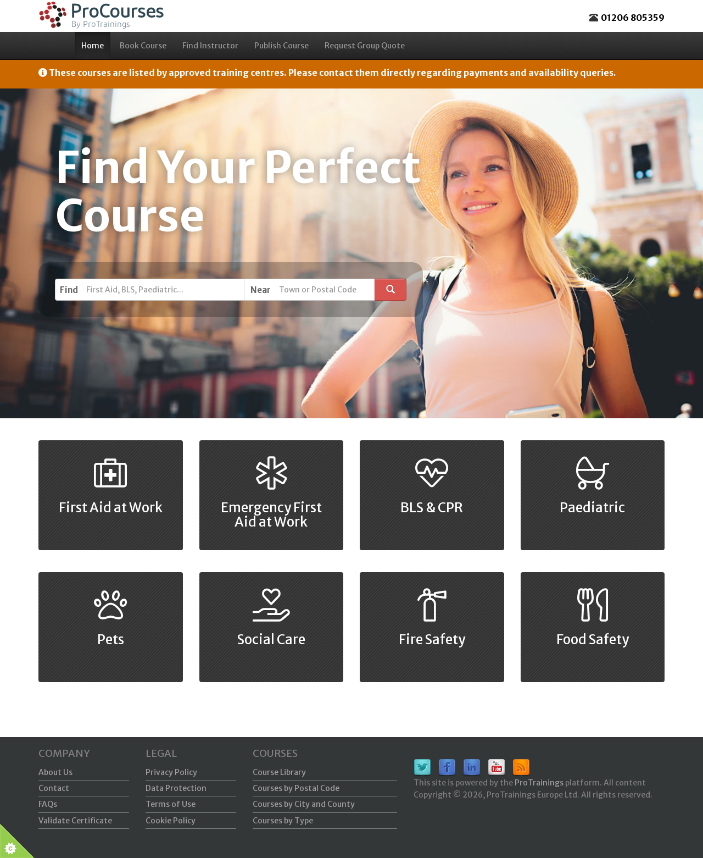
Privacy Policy (171, 772)
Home (92, 46)
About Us (55, 772)
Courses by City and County (304, 804)
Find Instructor (210, 46)
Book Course (143, 46)
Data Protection (176, 788)
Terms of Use (171, 804)
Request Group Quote (365, 46)
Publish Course (281, 46)
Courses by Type (283, 821)
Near (260, 290)
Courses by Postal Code (296, 788)
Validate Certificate (75, 821)
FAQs (47, 804)
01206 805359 (633, 17)
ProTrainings (539, 783)
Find (69, 290)
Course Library (279, 772)
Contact (53, 788)
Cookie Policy (171, 821)
